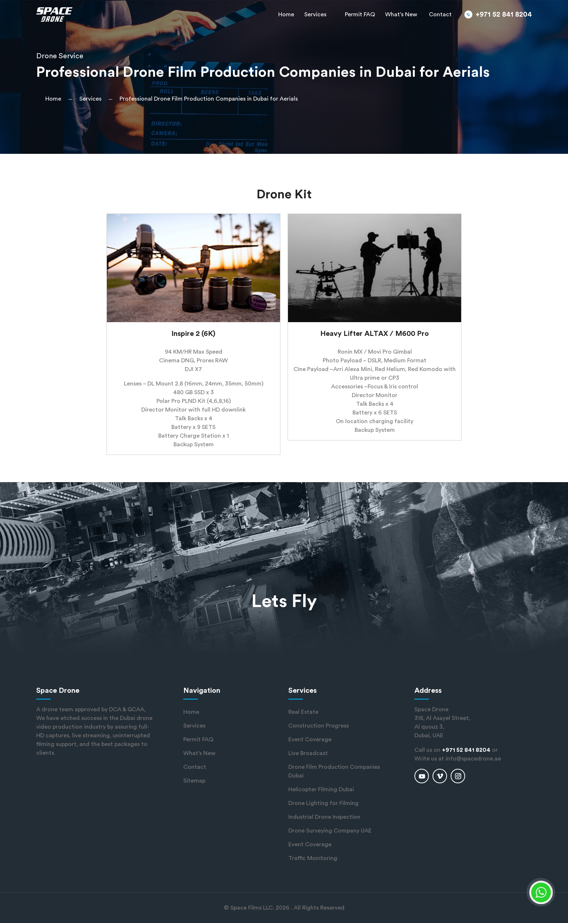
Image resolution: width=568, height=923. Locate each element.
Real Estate (303, 712)
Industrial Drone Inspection (324, 817)
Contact (440, 14)
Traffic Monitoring (312, 858)
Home (286, 14)
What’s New (401, 14)
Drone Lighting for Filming (323, 803)
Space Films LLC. (252, 908)
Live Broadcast (308, 753)
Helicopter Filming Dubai (321, 789)
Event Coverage (309, 739)
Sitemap (194, 781)
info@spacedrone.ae (473, 759)
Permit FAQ (360, 14)
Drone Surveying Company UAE (330, 831)
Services (315, 14)
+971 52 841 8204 (504, 14)
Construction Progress (318, 726)
